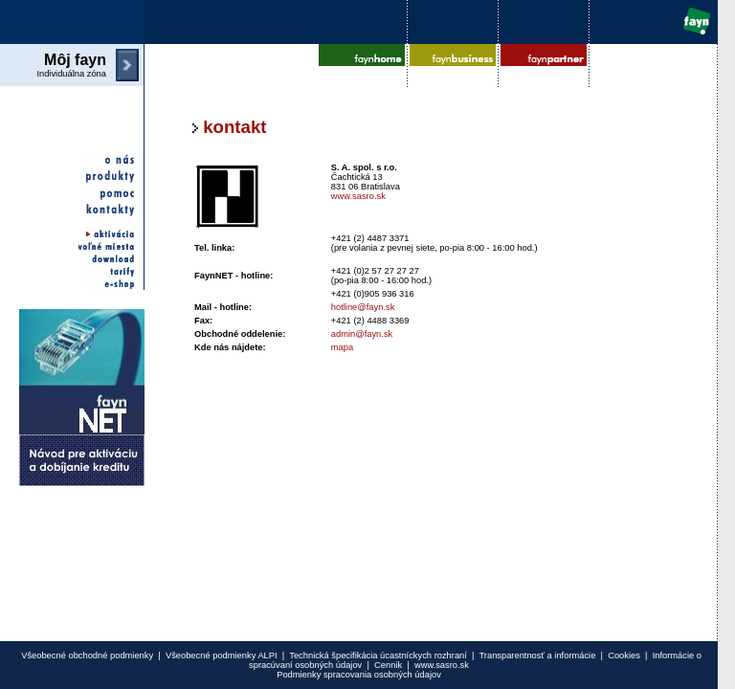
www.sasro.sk (358, 196)
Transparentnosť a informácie (537, 655)
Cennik (388, 665)
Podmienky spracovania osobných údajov (359, 674)
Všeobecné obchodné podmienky (87, 655)
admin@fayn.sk (361, 334)
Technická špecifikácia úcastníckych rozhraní (378, 655)
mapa (342, 347)
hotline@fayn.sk (363, 307)
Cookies (624, 655)
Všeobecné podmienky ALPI (222, 655)
